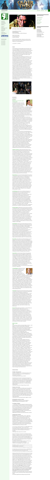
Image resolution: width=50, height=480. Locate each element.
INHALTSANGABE (39, 19)
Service (46, 10)
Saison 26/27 (42, 10)
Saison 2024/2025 (3, 43)
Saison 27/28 (38, 10)
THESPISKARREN (4, 10)
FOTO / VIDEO (39, 20)
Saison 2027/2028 (3, 40)
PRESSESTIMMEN (39, 22)
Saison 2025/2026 (3, 42)
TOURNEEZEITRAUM (39, 17)
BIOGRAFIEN (38, 23)
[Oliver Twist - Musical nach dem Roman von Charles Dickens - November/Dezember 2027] (25, 5)
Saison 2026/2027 (3, 41)
